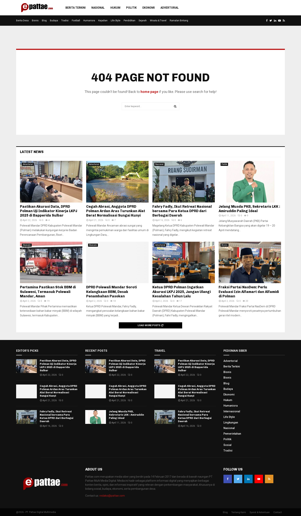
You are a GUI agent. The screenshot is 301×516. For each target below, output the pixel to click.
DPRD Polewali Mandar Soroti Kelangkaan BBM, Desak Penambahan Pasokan (111, 291)
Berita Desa (22, 20)
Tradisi (65, 20)
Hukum (115, 7)
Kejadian (103, 20)
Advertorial (169, 7)
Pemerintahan (232, 433)
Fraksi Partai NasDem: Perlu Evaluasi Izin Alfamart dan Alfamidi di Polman (249, 291)
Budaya (54, 20)
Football (76, 20)
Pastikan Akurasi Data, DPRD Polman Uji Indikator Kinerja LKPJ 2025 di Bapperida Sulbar (48, 211)
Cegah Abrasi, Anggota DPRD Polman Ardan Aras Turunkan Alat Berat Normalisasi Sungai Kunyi (115, 211)
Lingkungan (230, 422)
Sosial (227, 445)
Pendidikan (129, 20)
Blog (44, 20)
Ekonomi (148, 7)
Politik (131, 7)
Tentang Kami (238, 512)
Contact (277, 512)
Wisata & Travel (158, 20)
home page (149, 92)
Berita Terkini (75, 7)
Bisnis (35, 20)
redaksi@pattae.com (112, 495)
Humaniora (89, 20)
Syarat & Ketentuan (260, 512)
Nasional (98, 7)
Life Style (115, 20)
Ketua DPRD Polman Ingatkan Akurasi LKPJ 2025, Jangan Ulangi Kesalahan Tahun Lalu (181, 291)
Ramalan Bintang (179, 20)
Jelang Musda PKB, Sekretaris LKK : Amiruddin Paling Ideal (249, 208)
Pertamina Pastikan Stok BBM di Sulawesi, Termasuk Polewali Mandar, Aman (48, 291)
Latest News (32, 152)
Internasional (231, 411)
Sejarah (143, 20)
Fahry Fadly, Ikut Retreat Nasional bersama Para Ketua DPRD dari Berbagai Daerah (182, 211)
